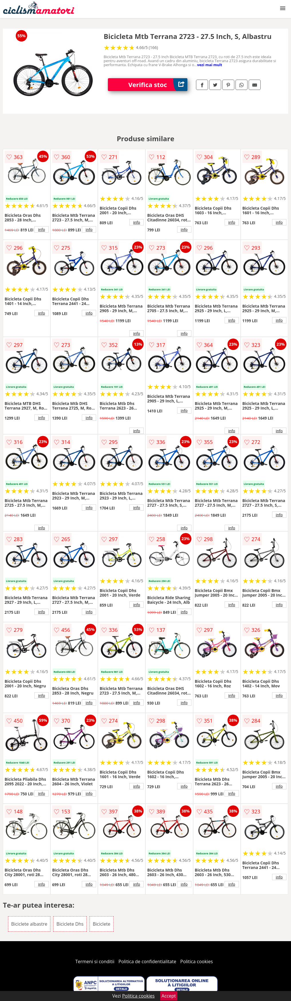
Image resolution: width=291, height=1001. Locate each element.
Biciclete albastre (29, 924)
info (41, 229)
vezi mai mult (209, 64)
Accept (169, 996)
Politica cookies (196, 961)
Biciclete (101, 924)
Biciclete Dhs (70, 924)
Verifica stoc (157, 84)
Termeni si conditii (94, 961)
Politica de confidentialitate (147, 961)
